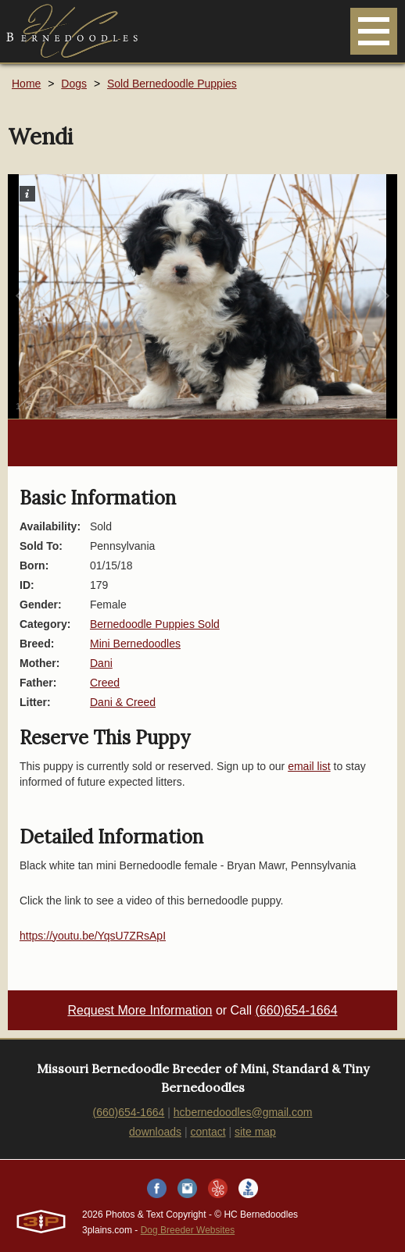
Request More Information (139, 1010)
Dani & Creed (123, 702)
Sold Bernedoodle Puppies (172, 83)
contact (207, 1131)
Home (26, 83)
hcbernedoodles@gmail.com (243, 1112)
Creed (105, 682)
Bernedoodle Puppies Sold (155, 624)
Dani (101, 663)
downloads (155, 1131)
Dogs (74, 83)
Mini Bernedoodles (135, 643)
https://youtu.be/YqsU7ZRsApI (93, 935)
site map (255, 1131)
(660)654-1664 (297, 1010)
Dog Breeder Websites (188, 1230)
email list (309, 766)
